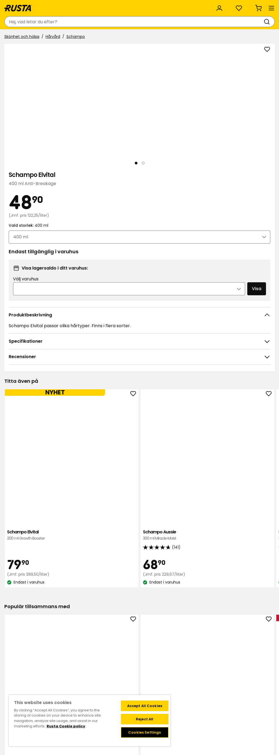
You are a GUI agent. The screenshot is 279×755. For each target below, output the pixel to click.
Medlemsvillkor (182, 654)
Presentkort (36, 682)
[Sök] (146, 21)
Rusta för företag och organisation (109, 6)
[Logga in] (218, 21)
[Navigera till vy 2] (55, 214)
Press (106, 671)
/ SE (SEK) (251, 6)
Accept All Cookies (144, 705)
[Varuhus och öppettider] (183, 21)
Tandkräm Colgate (31, 541)
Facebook (240, 660)
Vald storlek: (197, 139)
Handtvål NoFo (193, 541)
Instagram (241, 654)
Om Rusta (110, 654)
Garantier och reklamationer (52, 688)
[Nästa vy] (159, 132)
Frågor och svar (40, 654)
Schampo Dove (193, 381)
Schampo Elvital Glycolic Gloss (139, 384)
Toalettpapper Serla (85, 541)
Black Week (112, 694)
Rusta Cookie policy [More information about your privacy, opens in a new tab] (66, 726)
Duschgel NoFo (247, 541)
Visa (243, 215)
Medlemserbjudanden (189, 648)
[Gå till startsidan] (25, 21)
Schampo (78, 50)
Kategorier (162, 6)
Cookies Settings (144, 732)
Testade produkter (118, 688)
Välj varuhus (196, 205)
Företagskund (114, 682)
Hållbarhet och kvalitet (56, 6)
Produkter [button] (20, 37)
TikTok (237, 648)
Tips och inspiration (64, 37)
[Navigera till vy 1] (28, 214)
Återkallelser (36, 671)
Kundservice (19, 6)
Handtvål (139, 541)
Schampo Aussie (85, 381)
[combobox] (97, 21)
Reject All (144, 719)
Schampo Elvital (31, 381)
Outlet (127, 37)
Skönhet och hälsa (24, 50)
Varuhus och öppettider (123, 648)
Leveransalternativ (42, 665)
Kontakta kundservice (45, 648)
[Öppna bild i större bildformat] (159, 190)
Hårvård (55, 50)
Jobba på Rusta (115, 665)
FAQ (172, 660)
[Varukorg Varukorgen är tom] (264, 21)
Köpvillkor (34, 660)
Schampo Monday (247, 381)
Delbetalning (37, 677)
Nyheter (102, 37)
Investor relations (117, 677)
